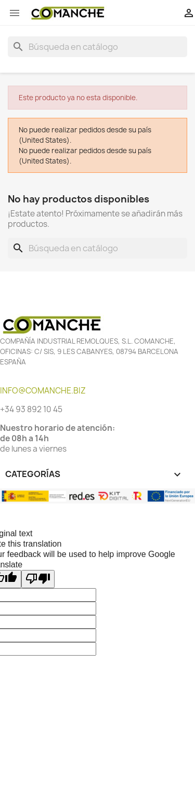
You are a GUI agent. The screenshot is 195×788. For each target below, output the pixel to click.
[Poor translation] (38, 579)
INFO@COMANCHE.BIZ (43, 390)
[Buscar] (97, 46)
